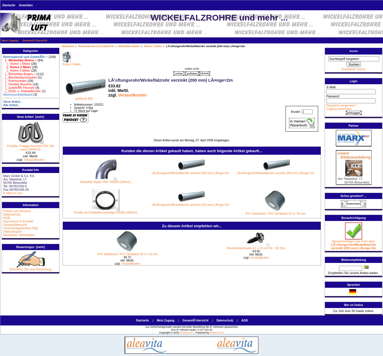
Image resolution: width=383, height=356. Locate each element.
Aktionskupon (12, 231)
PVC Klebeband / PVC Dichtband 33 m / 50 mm (275, 213)
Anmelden (26, 5)
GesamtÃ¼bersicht (35, 40)
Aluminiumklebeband (17, 94)
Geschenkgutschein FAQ (20, 228)
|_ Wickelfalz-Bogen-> (19, 74)
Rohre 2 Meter (153, 46)
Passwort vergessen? (341, 105)
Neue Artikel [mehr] (30, 116)
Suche (353, 51)
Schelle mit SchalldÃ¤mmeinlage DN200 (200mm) (105, 212)
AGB (6, 218)
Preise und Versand (17, 211)
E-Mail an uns (12, 193)
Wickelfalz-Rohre (129, 46)
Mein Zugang (10, 40)
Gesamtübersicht (15, 224)
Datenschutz (12, 214)
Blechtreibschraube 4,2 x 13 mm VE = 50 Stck (256, 248)
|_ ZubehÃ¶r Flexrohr (19, 87)
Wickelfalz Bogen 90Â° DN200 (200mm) (105, 182)
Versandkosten (34, 159)
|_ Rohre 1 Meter (16, 63)
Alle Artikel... (12, 105)
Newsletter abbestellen (19, 235)
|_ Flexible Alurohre (17, 84)
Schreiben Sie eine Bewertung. (30, 268)
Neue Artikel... (13, 101)
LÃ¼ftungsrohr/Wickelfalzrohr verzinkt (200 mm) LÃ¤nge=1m (275, 173)
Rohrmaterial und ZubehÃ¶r (96, 46)
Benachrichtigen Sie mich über (353, 243)
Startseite (8, 5)
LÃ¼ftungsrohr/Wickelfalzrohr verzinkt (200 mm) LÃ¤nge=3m (190, 173)
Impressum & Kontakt (18, 221)
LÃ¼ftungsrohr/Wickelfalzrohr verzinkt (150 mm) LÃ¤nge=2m (190, 204)
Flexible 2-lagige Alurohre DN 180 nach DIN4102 (30, 146)
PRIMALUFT (187, 332)
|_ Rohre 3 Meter (16, 70)
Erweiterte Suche (354, 69)
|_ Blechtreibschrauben (20, 77)
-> (25, 57)
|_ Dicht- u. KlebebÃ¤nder (22, 91)
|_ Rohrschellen (15, 81)
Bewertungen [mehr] (30, 247)
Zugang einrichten (338, 108)
